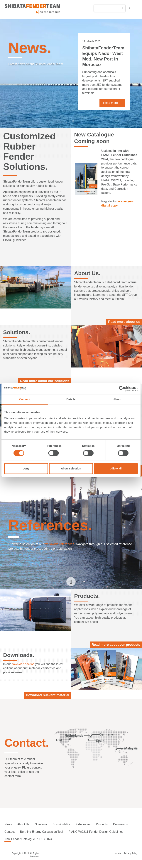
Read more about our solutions (44, 381)
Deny (26, 468)
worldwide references (59, 544)
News (8, 824)
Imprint (117, 853)
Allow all (116, 468)
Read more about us (124, 322)
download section (22, 664)
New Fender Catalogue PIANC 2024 (28, 839)
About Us (23, 824)
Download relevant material (47, 695)
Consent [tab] (24, 399)
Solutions (41, 824)
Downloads (120, 824)
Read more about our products (116, 644)
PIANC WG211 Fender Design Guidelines (95, 831)
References (83, 824)
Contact (9, 831)
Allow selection (71, 468)
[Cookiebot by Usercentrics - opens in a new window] (121, 388)
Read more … (112, 102)
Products (102, 824)
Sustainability (61, 824)
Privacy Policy (131, 853)
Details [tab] (71, 399)
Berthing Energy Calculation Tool (41, 831)
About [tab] (117, 399)
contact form (12, 776)
